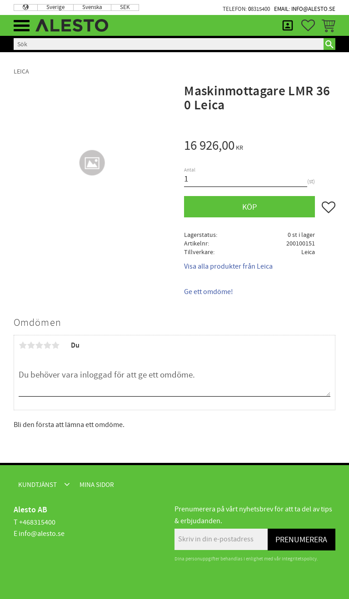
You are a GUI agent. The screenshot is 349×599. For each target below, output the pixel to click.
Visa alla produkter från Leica (228, 266)
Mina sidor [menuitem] (287, 25)
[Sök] (329, 44)
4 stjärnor (47, 345)
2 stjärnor (31, 345)
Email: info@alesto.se (304, 9)
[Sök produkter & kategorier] (169, 44)
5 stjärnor (55, 345)
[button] (22, 26)
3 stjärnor (39, 345)
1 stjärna (23, 345)
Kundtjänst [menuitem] (37, 485)
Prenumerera (301, 540)
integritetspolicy (299, 558)
